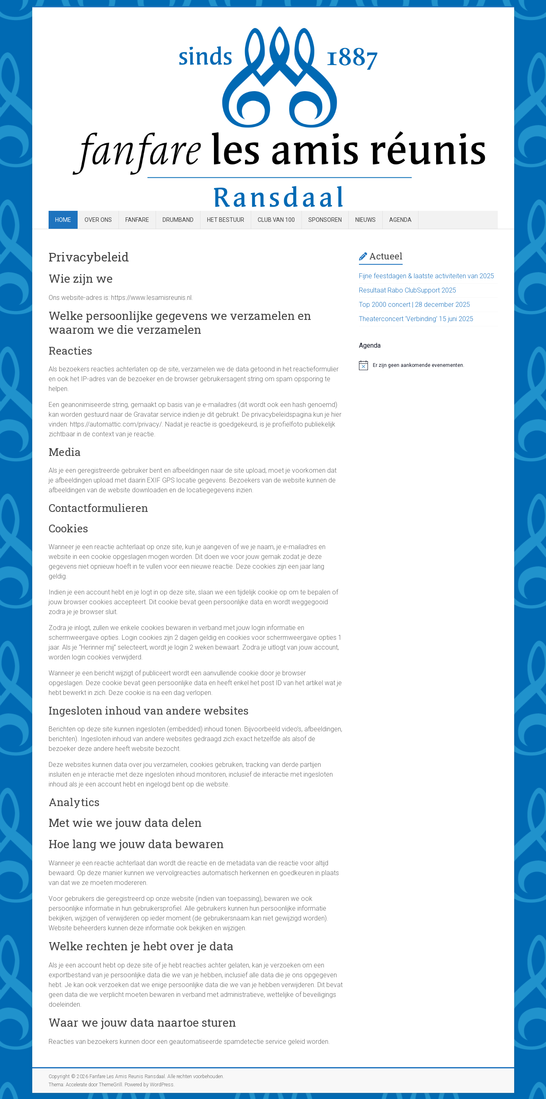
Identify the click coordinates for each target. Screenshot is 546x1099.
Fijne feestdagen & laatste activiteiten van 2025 (426, 276)
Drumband (178, 220)
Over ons (98, 220)
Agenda (400, 220)
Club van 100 (276, 220)
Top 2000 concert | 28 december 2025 (414, 304)
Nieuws (365, 220)
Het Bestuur (225, 220)
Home (63, 220)
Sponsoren (325, 220)
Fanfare (137, 220)
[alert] (428, 365)
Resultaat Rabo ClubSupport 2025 (407, 290)
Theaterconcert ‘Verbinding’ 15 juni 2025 (416, 319)
